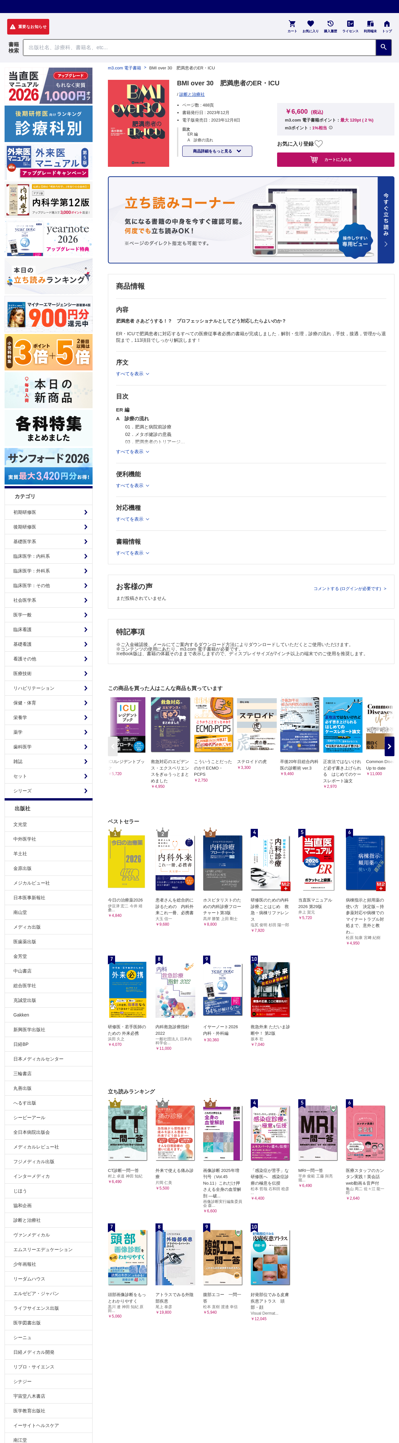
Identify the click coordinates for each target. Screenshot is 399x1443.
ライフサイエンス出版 (36, 1308)
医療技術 (22, 673)
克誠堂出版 (24, 1000)
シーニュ (22, 1337)
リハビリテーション (33, 688)
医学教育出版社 (29, 1410)
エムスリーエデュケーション (43, 1249)
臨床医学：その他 (31, 585)
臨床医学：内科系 (31, 556)
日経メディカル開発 (33, 1352)
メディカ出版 (27, 927)
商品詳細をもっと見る (213, 151)
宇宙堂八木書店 (29, 1396)
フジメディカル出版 (33, 1161)
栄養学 (20, 717)
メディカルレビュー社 (36, 1146)
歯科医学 (22, 746)
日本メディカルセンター (38, 1058)
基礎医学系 (24, 541)
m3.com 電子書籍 (124, 68)
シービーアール (29, 1117)
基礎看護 (22, 644)
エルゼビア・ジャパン (36, 1293)
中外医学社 (24, 839)
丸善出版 (22, 1088)
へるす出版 (24, 1102)
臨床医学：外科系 (31, 570)
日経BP (21, 1044)
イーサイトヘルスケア (36, 1425)
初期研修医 (24, 512)
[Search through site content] (199, 47)
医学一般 (22, 614)
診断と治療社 (27, 1220)
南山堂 (20, 912)
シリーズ (22, 790)
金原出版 (22, 868)
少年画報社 (24, 1264)
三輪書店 (22, 1073)
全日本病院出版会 (31, 1132)
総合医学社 (24, 985)
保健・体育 (24, 702)
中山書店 (22, 971)
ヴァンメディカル (31, 1234)
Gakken (21, 1014)
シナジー (22, 1381)
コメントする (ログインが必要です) (348, 588)
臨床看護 (22, 629)
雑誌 (17, 761)
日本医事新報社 (29, 897)
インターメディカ (31, 1176)
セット (20, 776)
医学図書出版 (27, 1322)
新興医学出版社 (29, 1029)
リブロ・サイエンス (33, 1366)
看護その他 (24, 658)
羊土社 (20, 853)
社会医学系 (24, 600)
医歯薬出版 (24, 941)
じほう (20, 1190)
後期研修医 (24, 526)
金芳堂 (20, 956)
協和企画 (22, 1205)
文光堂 (20, 824)
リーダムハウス (29, 1278)
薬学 (17, 732)
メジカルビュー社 (31, 883)
